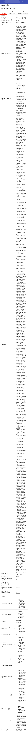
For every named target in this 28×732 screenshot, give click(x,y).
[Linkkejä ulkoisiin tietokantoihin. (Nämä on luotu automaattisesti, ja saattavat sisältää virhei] (9, 709)
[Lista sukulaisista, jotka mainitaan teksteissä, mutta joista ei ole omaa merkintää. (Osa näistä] (10, 659)
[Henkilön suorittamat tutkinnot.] (6, 596)
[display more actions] (27, 1)
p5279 (22, 99)
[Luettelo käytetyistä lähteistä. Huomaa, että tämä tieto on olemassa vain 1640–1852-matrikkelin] (6, 344)
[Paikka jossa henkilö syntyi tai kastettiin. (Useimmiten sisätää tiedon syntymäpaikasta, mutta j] (8, 584)
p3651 (17, 334)
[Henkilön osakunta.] (7, 621)
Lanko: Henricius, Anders (21, 642)
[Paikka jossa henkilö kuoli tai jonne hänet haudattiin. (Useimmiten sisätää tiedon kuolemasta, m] (2, 594)
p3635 (22, 92)
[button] (14, 7)
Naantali (21, 613)
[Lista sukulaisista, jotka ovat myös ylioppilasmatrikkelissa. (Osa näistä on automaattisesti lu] (2, 646)
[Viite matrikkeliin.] (10, 721)
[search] (12, 1)
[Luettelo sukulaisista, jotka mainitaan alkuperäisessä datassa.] (2, 100)
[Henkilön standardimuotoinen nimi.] (5, 18)
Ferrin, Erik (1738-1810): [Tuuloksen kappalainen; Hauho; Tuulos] (23, 673)
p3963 (17, 414)
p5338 (22, 106)
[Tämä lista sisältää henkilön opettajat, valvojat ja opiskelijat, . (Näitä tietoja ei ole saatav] (2, 667)
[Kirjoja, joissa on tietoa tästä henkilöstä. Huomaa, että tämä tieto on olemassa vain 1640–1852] (11, 695)
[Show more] (14, 23)
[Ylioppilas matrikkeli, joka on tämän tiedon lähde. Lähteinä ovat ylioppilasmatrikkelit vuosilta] (7, 573)
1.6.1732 (18, 587)
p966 (21, 33)
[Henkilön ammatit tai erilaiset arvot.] (11, 603)
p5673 (20, 113)
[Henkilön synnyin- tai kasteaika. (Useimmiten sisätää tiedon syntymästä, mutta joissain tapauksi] (5, 580)
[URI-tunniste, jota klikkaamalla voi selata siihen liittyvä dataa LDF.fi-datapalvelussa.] (7, 730)
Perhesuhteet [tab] (12, 12)
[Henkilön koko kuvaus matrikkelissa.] (10, 53)
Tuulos (18, 593)
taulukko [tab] (3, 12)
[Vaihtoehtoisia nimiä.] (2, 24)
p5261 (21, 85)
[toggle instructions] (7, 5)
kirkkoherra (22, 607)
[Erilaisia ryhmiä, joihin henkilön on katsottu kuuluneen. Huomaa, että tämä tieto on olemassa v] (9, 628)
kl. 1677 (18, 20)
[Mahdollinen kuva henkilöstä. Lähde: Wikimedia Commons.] (5, 15)
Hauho (21, 611)
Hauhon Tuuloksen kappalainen (22, 601)
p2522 (24, 29)
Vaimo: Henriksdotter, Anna (22, 660)
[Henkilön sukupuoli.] (7, 576)
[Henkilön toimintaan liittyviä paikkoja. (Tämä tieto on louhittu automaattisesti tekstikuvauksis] (11, 614)
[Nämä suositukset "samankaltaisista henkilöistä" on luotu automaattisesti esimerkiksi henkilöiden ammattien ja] (2, 678)
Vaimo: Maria (22, 662)
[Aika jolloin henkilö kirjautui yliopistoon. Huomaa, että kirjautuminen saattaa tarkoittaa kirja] (11, 20)
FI (23, 1)
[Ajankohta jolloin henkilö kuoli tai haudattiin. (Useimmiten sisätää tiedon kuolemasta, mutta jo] (2, 589)
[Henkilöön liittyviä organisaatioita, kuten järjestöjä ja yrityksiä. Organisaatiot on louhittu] (9, 634)
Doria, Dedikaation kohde (21, 707)
